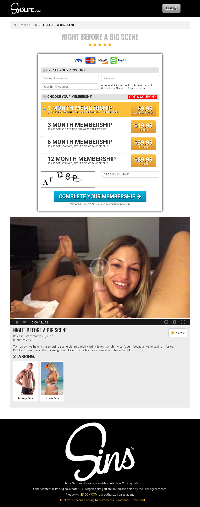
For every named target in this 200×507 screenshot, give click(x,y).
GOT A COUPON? (142, 97)
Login (171, 8)
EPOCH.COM (89, 494)
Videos (25, 25)
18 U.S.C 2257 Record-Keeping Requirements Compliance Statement (100, 500)
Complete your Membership (100, 196)
